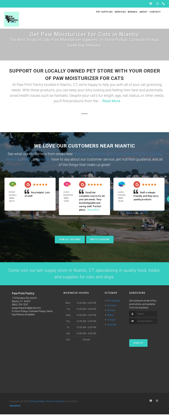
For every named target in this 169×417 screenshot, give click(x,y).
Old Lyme (116, 154)
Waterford (100, 154)
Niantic (45, 159)
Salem (26, 159)
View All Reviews (70, 239)
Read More (111, 101)
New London (151, 154)
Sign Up (138, 345)
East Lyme (82, 154)
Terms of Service (55, 404)
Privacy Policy (37, 404)
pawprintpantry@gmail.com (26, 310)
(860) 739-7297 (20, 307)
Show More (93, 209)
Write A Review (99, 239)
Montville (132, 154)
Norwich (13, 159)
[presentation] (146, 332)
